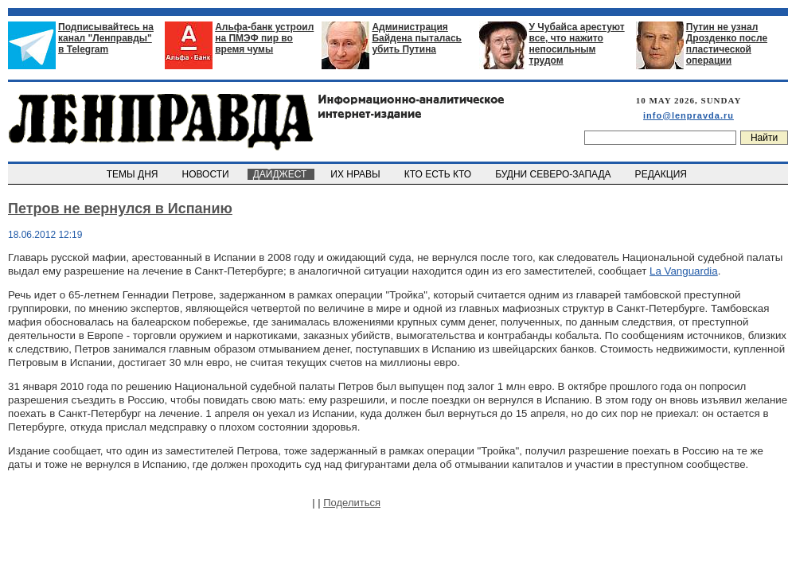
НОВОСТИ (207, 174)
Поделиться (351, 503)
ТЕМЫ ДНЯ (133, 174)
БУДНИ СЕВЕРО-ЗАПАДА (554, 174)
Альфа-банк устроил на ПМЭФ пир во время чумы (264, 38)
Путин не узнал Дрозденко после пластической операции (726, 43)
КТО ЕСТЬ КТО (439, 174)
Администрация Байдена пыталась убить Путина (417, 38)
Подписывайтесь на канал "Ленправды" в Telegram (106, 38)
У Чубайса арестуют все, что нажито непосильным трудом (577, 43)
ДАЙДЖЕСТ (281, 174)
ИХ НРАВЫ (357, 174)
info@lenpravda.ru (688, 115)
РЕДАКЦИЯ (662, 174)
